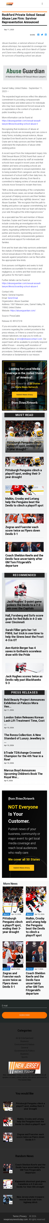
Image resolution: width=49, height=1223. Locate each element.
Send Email (13, 298)
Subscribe (24, 1015)
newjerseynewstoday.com (16, 1219)
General (24, 1047)
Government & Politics (24, 1050)
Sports (24, 1057)
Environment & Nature (24, 1044)
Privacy (23, 1216)
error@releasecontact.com (29, 339)
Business (25, 1041)
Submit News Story (24, 395)
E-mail (4, 1005)
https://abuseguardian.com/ (23, 310)
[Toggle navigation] (42, 4)
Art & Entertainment (24, 1038)
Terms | (16, 1216)
